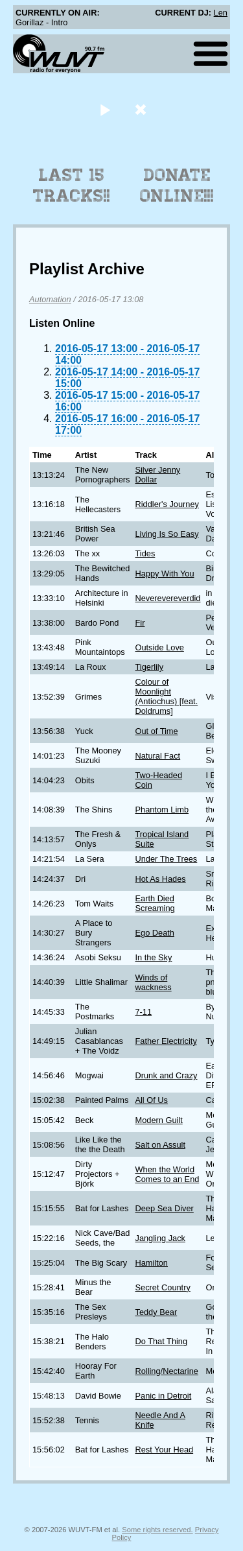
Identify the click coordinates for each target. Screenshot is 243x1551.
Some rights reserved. (157, 1529)
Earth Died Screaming (154, 903)
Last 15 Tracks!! (71, 185)
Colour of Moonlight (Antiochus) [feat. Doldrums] (166, 696)
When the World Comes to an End (167, 1174)
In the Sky (153, 957)
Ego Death (154, 933)
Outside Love (159, 647)
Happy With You (164, 573)
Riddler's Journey (166, 504)
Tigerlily (149, 667)
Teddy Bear (156, 1312)
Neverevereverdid (167, 598)
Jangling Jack (160, 1238)
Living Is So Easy (166, 534)
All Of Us (151, 1100)
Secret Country (162, 1287)
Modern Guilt (158, 1120)
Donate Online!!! (177, 185)
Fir (140, 623)
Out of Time (156, 731)
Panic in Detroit (163, 1396)
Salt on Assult (160, 1145)
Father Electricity (165, 1041)
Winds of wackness (153, 982)
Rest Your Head (164, 1449)
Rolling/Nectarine (166, 1371)
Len (220, 13)
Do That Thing (161, 1341)
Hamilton (151, 1263)
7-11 (143, 1012)
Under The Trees (166, 859)
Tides (145, 553)
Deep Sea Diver (164, 1208)
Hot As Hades (160, 879)
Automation (50, 299)
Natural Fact (157, 756)
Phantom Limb (162, 809)
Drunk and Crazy (166, 1075)
